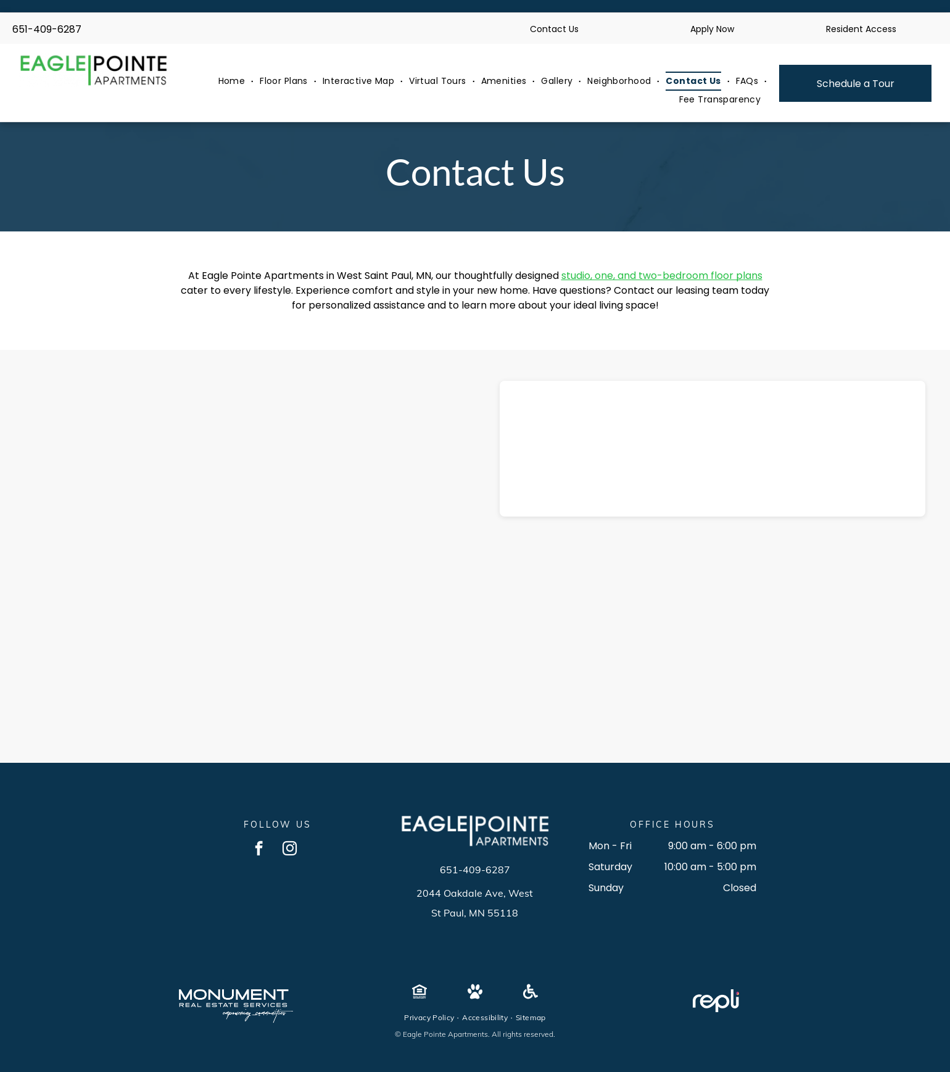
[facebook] (259, 849)
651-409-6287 (46, 29)
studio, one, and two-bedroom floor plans (661, 275)
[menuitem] (233, 81)
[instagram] (289, 849)
